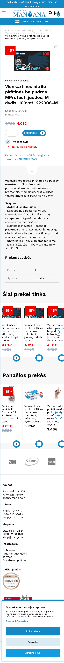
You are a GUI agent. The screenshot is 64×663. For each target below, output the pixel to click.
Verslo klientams (32, 21)
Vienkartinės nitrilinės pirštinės (22, 33)
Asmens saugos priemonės (33, 30)
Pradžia (9, 30)
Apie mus (9, 552)
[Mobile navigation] (4, 13)
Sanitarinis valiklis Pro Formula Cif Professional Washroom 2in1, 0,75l (15, 419)
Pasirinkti (33, 642)
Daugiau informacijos (17, 621)
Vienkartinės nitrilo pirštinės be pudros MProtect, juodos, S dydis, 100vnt (14, 339)
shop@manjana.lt (14, 499)
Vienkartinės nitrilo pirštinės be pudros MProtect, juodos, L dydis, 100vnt (46, 339)
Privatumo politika (15, 562)
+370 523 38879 (13, 496)
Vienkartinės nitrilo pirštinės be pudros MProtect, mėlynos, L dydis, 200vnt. (47, 419)
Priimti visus (33, 631)
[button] (56, 46)
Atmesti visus (32, 653)
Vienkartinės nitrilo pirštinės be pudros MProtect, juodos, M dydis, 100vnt (27, 37)
